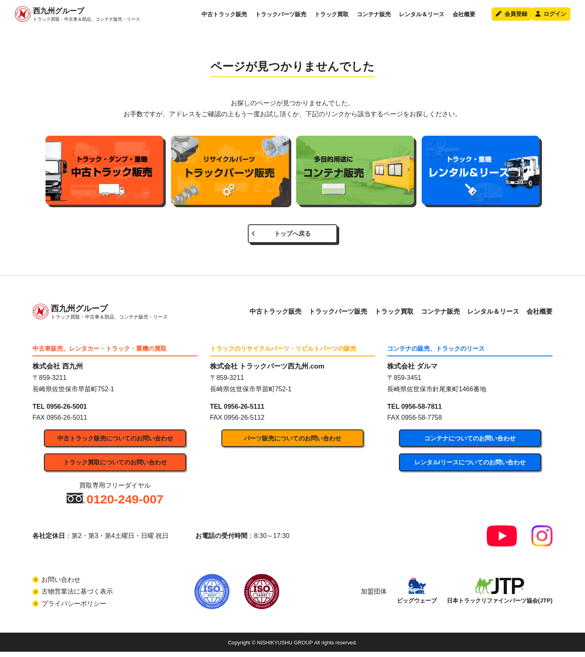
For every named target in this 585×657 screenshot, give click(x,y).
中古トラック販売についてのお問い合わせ (115, 441)
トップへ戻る (292, 234)
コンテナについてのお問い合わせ (470, 441)
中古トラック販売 (224, 18)
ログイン (550, 18)
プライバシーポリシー (73, 608)
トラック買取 (331, 18)
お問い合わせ (60, 584)
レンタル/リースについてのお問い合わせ (469, 466)
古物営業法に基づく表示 (77, 596)
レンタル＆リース (421, 18)
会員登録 (511, 18)
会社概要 (464, 18)
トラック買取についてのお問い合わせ (115, 466)
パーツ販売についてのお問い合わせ (292, 441)
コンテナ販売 (374, 18)
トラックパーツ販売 (280, 18)
